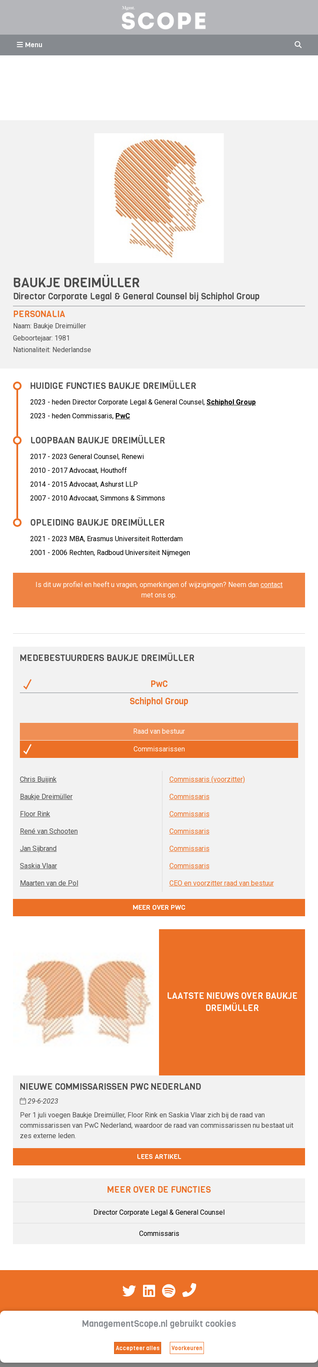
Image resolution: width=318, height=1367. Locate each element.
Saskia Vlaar (38, 866)
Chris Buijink (38, 779)
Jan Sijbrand (38, 848)
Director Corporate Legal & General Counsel (159, 1212)
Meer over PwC (159, 907)
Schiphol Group (230, 296)
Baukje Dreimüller (46, 797)
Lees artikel (159, 1156)
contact (272, 585)
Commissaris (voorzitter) (207, 779)
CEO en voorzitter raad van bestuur (221, 883)
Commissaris (189, 797)
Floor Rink (35, 814)
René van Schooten (49, 831)
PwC (122, 416)
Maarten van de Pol (49, 883)
